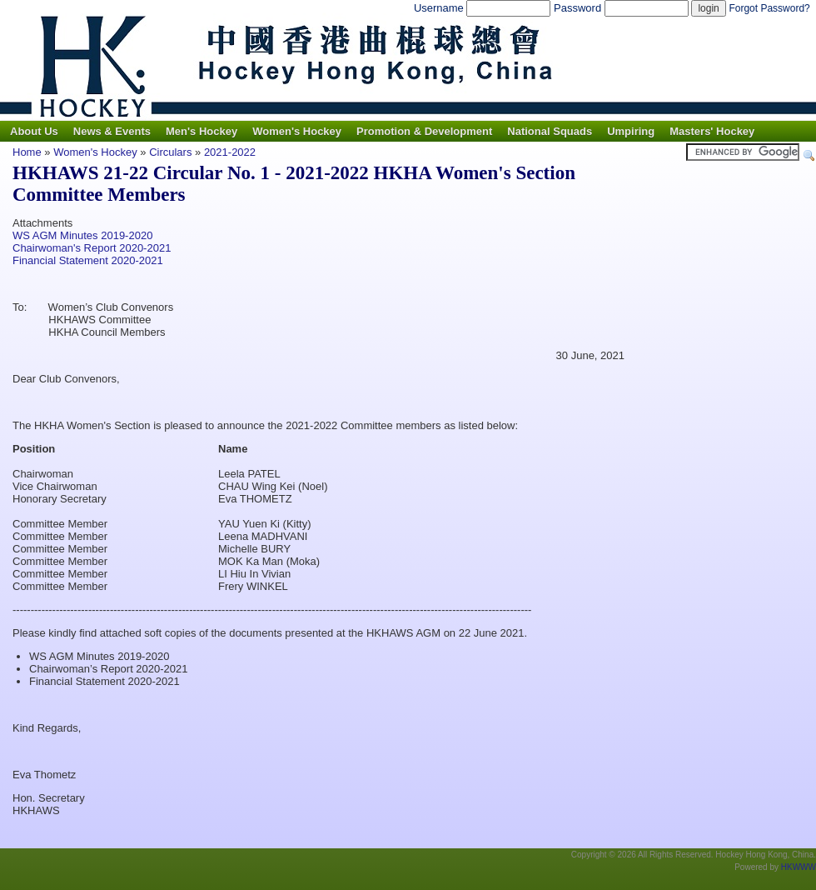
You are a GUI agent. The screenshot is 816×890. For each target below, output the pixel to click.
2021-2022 (230, 152)
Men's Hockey (201, 131)
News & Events (112, 131)
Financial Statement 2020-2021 (87, 260)
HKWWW (798, 867)
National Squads (549, 131)
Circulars (170, 152)
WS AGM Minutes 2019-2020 (82, 235)
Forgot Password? (769, 8)
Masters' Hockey (711, 131)
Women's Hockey (296, 131)
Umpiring (630, 131)
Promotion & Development (424, 131)
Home (27, 152)
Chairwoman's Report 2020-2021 (91, 248)
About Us (34, 131)
